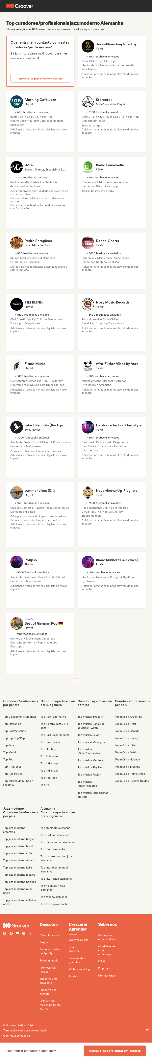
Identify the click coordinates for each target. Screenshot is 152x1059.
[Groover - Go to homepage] (21, 925)
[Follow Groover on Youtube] (17, 934)
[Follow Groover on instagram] (4, 934)
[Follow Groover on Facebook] (11, 934)
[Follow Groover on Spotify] (23, 934)
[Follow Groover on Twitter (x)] (30, 934)
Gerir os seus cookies (16, 1035)
